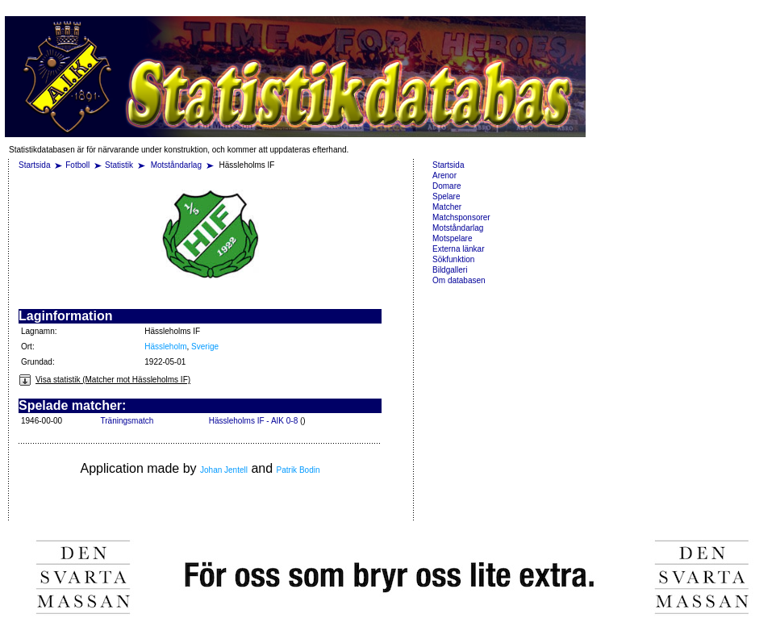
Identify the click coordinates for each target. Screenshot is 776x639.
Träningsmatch (127, 420)
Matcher (446, 207)
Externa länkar (458, 248)
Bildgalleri (449, 269)
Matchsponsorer (461, 217)
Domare (446, 186)
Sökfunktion (453, 259)
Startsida (34, 165)
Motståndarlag (177, 165)
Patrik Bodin (298, 470)
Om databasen (459, 280)
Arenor (444, 175)
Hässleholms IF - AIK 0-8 (253, 420)
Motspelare (452, 238)
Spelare (446, 196)
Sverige (205, 346)
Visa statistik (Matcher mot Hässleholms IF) (104, 379)
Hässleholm (165, 346)
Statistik (119, 165)
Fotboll (77, 165)
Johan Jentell (224, 470)
